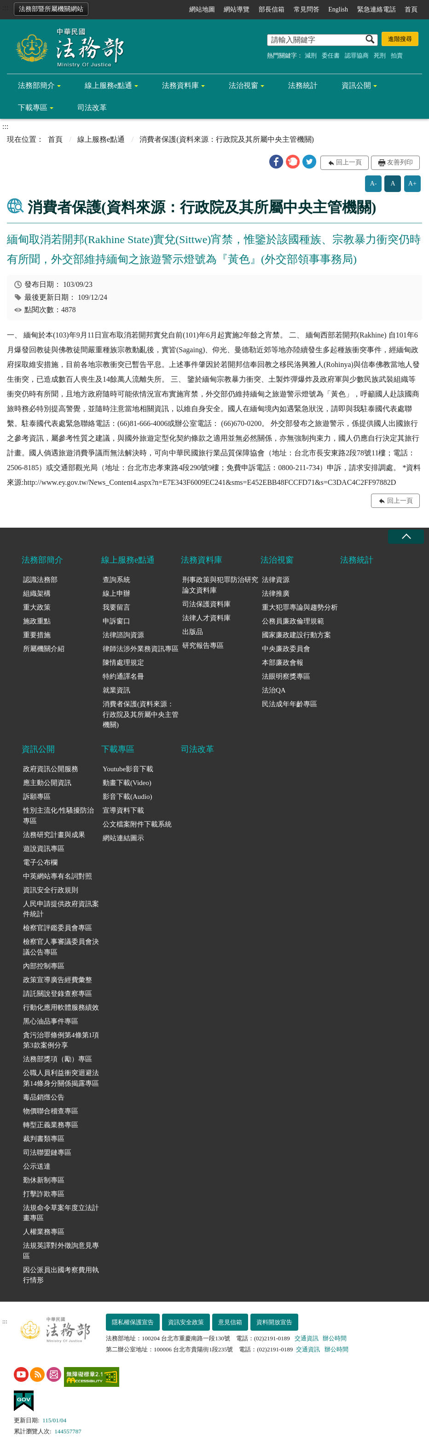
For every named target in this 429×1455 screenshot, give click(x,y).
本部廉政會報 (282, 662)
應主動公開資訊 (47, 782)
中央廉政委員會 (286, 648)
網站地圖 (202, 9)
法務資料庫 (180, 85)
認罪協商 (357, 55)
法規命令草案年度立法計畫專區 (61, 1213)
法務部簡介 (36, 85)
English (338, 9)
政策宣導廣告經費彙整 (57, 980)
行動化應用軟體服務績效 (61, 1007)
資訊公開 (356, 85)
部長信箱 (271, 9)
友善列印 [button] (400, 162)
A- (373, 183)
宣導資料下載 (123, 810)
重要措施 (37, 635)
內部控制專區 (43, 966)
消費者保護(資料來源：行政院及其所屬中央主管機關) (141, 714)
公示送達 (37, 1166)
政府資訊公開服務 (50, 769)
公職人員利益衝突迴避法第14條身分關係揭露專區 (61, 1078)
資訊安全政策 (186, 1322)
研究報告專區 (203, 645)
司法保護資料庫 (206, 604)
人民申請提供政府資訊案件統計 (61, 909)
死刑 (380, 55)
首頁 (411, 9)
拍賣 (397, 55)
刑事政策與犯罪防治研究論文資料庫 (220, 585)
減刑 (311, 55)
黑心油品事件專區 (50, 1021)
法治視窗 (243, 85)
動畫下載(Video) (127, 782)
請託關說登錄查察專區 (57, 993)
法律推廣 (276, 593)
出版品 (192, 631)
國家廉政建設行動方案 (296, 635)
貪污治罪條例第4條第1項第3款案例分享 (61, 1040)
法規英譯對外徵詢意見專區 (61, 1251)
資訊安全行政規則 (50, 890)
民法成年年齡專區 (289, 704)
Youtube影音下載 (128, 769)
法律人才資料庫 (206, 618)
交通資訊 (307, 1338)
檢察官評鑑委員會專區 (57, 927)
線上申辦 (116, 593)
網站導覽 (236, 9)
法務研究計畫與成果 (54, 834)
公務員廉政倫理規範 (293, 621)
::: (5, 8)
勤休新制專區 (43, 1180)
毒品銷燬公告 (43, 1097)
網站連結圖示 (123, 838)
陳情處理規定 (123, 662)
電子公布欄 (40, 862)
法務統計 (303, 85)
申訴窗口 (116, 621)
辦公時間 (335, 1338)
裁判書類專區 (43, 1138)
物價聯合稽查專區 (50, 1111)
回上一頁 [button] (349, 162)
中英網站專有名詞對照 (57, 876)
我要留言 (116, 607)
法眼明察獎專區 (286, 676)
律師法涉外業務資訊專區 (141, 648)
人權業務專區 (43, 1231)
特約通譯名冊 (123, 676)
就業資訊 (116, 690)
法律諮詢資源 (123, 635)
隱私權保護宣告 (133, 1322)
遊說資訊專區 (43, 848)
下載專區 (32, 107)
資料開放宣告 (274, 1322)
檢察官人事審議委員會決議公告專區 (61, 947)
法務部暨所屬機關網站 (51, 9)
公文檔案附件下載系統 (137, 824)
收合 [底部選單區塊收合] (406, 537)
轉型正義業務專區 (50, 1125)
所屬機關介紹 (43, 648)
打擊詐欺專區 (43, 1194)
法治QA (274, 690)
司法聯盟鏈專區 (47, 1152)
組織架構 (37, 593)
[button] (276, 162)
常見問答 (306, 9)
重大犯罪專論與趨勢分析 (300, 607)
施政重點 (37, 621)
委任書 (331, 55)
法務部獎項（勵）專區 (57, 1059)
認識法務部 (40, 579)
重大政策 (37, 607)
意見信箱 (230, 1322)
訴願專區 (37, 796)
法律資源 (276, 579)
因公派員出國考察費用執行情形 (61, 1275)
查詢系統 (116, 579)
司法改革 (92, 107)
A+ (412, 183)
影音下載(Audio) (127, 796)
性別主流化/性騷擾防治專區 (58, 816)
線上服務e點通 (108, 85)
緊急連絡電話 (376, 9)
